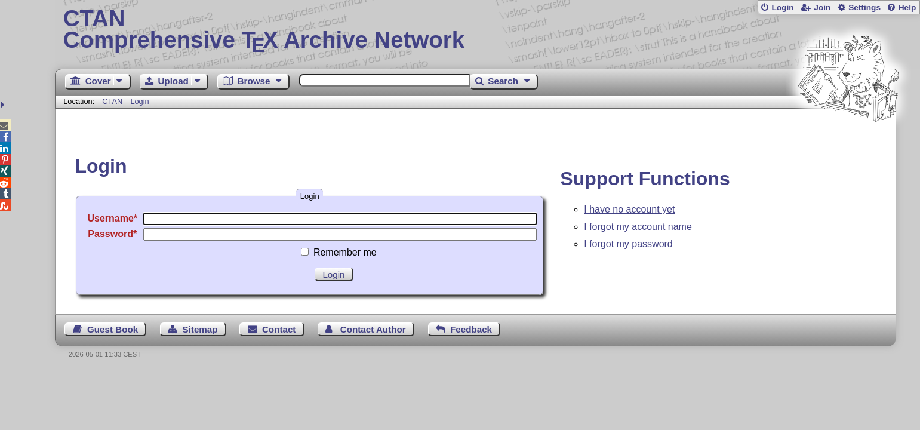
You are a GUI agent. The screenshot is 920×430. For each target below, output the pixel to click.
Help (907, 7)
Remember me (345, 252)
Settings (864, 7)
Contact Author (373, 329)
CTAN (112, 101)
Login (782, 7)
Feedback (471, 329)
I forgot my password (628, 244)
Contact (279, 329)
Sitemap (199, 329)
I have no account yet (629, 209)
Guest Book (112, 329)
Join (822, 7)
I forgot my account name (638, 227)
